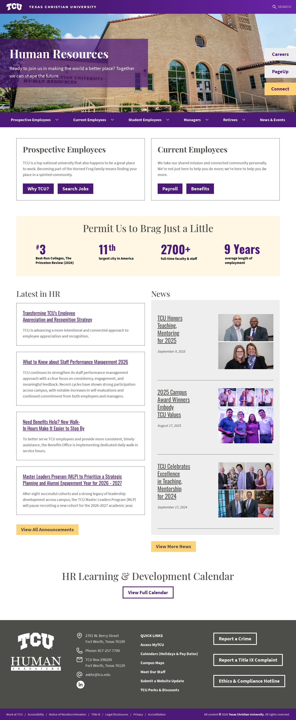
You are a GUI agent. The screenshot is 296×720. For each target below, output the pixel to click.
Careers (277, 54)
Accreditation (157, 714)
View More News (173, 546)
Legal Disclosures (116, 714)
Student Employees (145, 119)
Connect (277, 89)
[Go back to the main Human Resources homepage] (36, 652)
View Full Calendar (148, 592)
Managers (192, 119)
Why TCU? (38, 188)
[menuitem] (34, 119)
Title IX (95, 714)
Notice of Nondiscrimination (67, 714)
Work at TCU (14, 714)
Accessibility (36, 714)
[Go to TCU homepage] (51, 7)
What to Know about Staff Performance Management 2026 (75, 361)
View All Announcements (47, 529)
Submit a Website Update (162, 680)
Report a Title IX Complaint (248, 660)
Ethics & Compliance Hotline (249, 681)
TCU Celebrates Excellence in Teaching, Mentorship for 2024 (173, 481)
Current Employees (89, 119)
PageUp (277, 71)
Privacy (138, 714)
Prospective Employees (31, 119)
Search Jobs (75, 188)
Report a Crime (235, 638)
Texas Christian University (246, 714)
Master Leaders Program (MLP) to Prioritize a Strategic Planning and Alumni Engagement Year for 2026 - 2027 (72, 479)
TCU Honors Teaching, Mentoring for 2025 (169, 329)
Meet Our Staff (153, 671)
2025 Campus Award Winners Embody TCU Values (173, 403)
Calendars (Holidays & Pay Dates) (169, 653)
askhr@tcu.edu (97, 674)
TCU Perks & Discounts (160, 689)
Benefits (200, 188)
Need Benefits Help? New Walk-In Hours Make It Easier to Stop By (53, 424)
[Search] (282, 7)
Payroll (170, 188)
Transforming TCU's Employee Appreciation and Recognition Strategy (57, 316)
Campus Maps (152, 662)
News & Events (272, 119)
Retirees (230, 119)
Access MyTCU (152, 644)
